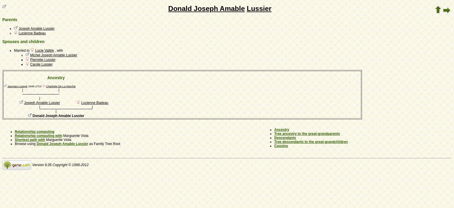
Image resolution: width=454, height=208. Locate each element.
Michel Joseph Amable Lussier (53, 55)
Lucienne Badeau (32, 33)
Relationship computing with (38, 136)
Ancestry (281, 130)
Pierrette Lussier (42, 60)
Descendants (285, 138)
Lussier (259, 8)
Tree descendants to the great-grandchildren (311, 142)
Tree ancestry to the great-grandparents (307, 134)
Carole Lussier (41, 64)
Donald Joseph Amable (206, 8)
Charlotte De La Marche (61, 86)
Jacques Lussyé (18, 86)
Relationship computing (34, 132)
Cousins (281, 146)
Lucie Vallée (44, 51)
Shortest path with (30, 140)
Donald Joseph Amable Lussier (62, 144)
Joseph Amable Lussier (36, 29)
